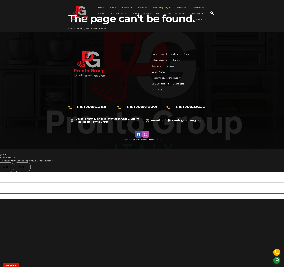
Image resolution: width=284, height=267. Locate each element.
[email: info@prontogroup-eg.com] (147, 120)
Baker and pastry (162, 7)
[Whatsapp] (276, 260)
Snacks (101, 13)
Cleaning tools (197, 13)
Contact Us (201, 19)
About (113, 7)
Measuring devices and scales (147, 13)
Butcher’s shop (118, 13)
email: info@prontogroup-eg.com (177, 120)
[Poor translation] (22, 167)
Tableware (198, 7)
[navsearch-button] (211, 13)
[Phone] (276, 252)
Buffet (142, 7)
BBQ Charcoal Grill (176, 13)
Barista (181, 7)
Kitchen (127, 7)
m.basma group (153, 139)
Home (101, 7)
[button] (127, 8)
